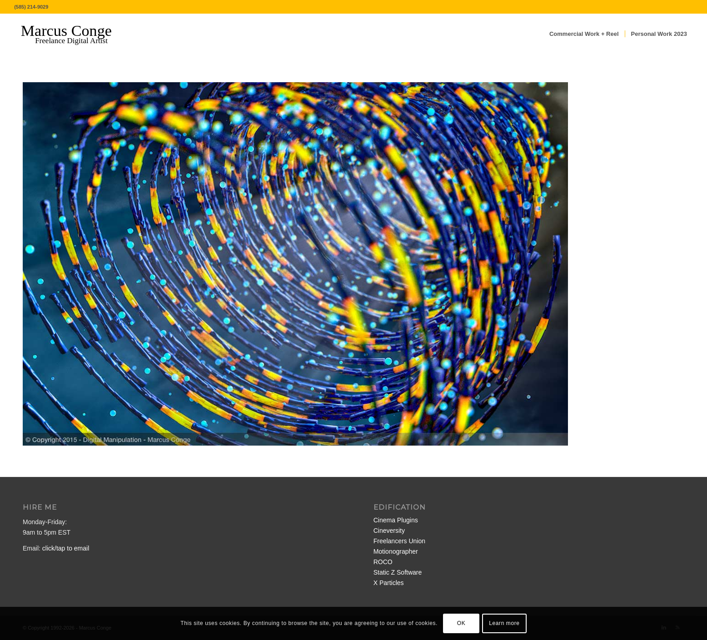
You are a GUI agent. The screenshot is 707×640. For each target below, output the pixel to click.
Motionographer (395, 551)
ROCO (383, 562)
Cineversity (389, 530)
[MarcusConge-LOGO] (73, 34)
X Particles (388, 582)
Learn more (504, 623)
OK (461, 623)
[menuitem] (584, 34)
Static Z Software (397, 572)
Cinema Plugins (395, 520)
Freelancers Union (399, 541)
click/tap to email (65, 548)
